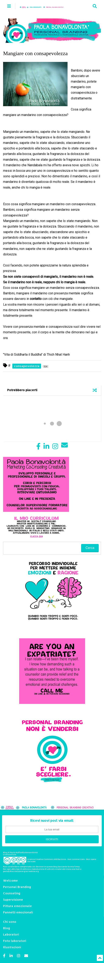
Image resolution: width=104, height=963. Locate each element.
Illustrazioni (12, 947)
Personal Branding (17, 887)
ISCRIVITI (52, 839)
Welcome (10, 880)
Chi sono (9, 922)
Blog (6, 928)
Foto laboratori (14, 941)
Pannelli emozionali (18, 912)
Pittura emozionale (17, 906)
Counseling (11, 893)
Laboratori (11, 934)
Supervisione (13, 900)
